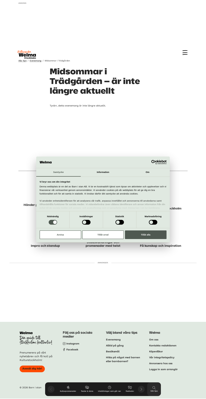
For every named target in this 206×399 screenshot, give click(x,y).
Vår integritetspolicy (162, 357)
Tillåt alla (145, 234)
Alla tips (22, 60)
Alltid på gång (115, 345)
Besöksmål (113, 351)
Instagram (73, 343)
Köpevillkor (156, 351)
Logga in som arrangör (164, 368)
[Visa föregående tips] (51, 389)
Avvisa (60, 234)
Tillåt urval (103, 234)
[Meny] (185, 52)
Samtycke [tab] (58, 172)
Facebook (72, 349)
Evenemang (35, 60)
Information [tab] (103, 172)
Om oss (154, 339)
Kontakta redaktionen (163, 345)
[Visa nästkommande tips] (141, 389)
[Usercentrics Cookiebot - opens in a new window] (154, 162)
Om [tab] (147, 172)
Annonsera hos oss (161, 362)
